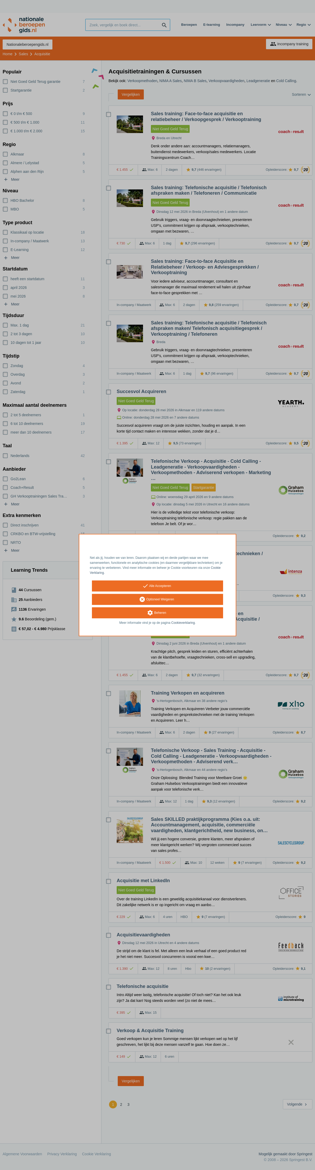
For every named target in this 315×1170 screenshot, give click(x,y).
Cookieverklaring (183, 623)
